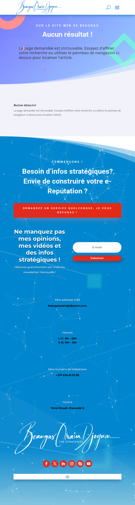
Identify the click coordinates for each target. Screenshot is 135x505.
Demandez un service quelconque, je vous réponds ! (67, 210)
